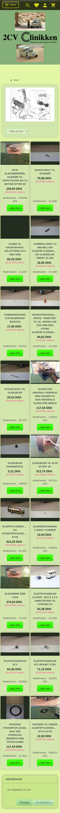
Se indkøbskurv (43, 802)
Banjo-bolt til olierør (45, 172)
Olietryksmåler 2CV (15, 663)
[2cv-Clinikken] (30, 37)
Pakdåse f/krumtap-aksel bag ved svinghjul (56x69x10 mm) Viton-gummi (15, 733)
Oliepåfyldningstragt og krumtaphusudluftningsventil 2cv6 (15, 531)
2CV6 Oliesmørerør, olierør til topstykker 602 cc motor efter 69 (15, 177)
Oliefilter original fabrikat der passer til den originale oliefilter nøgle (44, 396)
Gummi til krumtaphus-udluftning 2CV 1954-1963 (15, 249)
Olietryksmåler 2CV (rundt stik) (45, 663)
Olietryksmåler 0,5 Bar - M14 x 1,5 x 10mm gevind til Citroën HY (45, 599)
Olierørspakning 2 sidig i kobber (45, 528)
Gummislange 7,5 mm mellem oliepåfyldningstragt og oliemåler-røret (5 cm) (45, 251)
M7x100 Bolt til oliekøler (15, 391)
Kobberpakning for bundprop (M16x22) (15, 318)
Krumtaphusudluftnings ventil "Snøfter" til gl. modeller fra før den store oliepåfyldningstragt (45, 323)
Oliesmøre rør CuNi (14, 595)
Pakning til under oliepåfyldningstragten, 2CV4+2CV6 (45, 728)
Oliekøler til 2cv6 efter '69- (45, 465)
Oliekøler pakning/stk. (15, 465)
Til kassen (25, 802)
